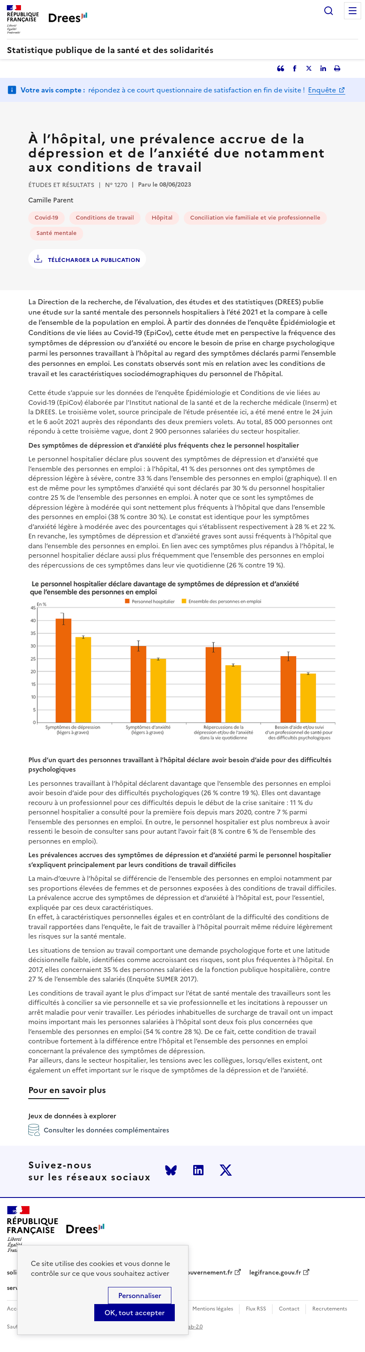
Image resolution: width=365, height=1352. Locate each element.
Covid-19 (46, 218)
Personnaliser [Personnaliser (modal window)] (139, 1295)
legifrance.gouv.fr (275, 1273)
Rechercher (328, 10)
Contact (289, 1309)
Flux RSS (256, 1309)
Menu (352, 10)
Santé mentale (56, 233)
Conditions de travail (105, 218)
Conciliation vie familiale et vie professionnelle (255, 218)
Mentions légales (212, 1309)
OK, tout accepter (135, 1312)
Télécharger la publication (93, 260)
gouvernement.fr (208, 1273)
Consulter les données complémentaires (98, 1130)
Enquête (323, 90)
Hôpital (162, 218)
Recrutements (329, 1309)
